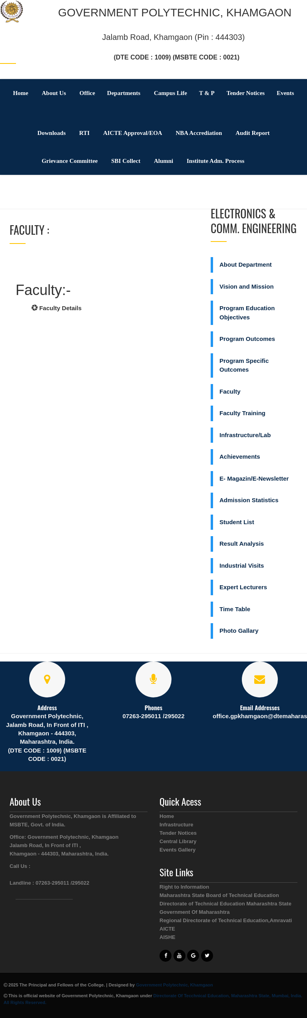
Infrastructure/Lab (245, 435)
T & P (207, 93)
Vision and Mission (246, 286)
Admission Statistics (249, 500)
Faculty (230, 391)
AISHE (167, 937)
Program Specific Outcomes (244, 365)
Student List (236, 522)
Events (285, 93)
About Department (245, 264)
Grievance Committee (70, 161)
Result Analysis (241, 543)
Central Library (177, 841)
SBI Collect (125, 161)
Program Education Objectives (247, 313)
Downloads (51, 133)
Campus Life (170, 93)
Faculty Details (57, 308)
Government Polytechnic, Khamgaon (174, 984)
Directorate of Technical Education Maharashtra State (225, 904)
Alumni (163, 161)
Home (20, 93)
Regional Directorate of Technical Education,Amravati (225, 920)
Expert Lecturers (243, 587)
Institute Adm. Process (215, 161)
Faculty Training (242, 413)
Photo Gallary (239, 630)
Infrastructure (176, 825)
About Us (54, 93)
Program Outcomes (247, 338)
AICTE (167, 929)
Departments (123, 93)
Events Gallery (177, 850)
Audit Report (252, 133)
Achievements (239, 456)
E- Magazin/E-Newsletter (254, 478)
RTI (84, 133)
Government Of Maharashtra (194, 912)
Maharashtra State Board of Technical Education (219, 895)
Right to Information (184, 887)
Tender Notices (246, 93)
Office (87, 93)
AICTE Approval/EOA (132, 133)
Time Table (234, 609)
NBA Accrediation (198, 133)
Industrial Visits (241, 565)
